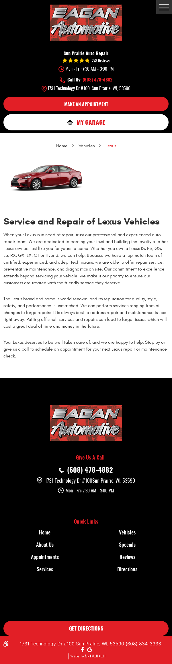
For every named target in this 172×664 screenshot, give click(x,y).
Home (62, 145)
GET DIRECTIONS (86, 629)
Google (89, 650)
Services (45, 569)
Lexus (110, 145)
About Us (45, 545)
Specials (127, 545)
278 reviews (101, 61)
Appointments (45, 557)
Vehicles (87, 145)
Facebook (82, 650)
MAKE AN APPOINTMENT (86, 104)
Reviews (127, 557)
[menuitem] (44, 533)
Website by (87, 656)
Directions (127, 569)
